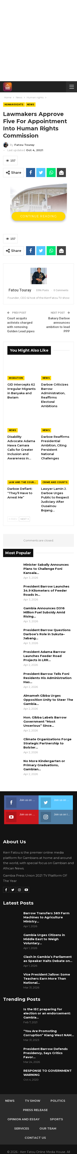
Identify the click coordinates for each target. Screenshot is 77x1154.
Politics (58, 1101)
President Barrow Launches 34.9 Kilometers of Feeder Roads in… (46, 590)
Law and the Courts (23, 482)
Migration (16, 378)
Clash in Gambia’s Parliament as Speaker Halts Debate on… (47, 959)
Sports (56, 1119)
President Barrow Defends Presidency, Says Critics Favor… (45, 1053)
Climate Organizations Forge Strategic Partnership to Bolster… (47, 743)
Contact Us (35, 1138)
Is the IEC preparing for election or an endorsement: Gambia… (47, 1013)
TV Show (32, 1101)
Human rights (14, 104)
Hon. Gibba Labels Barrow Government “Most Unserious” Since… (45, 721)
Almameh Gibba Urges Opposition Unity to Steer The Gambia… (48, 700)
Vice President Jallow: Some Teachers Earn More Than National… (46, 978)
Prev (13, 519)
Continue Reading (38, 216)
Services (21, 1128)
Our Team (47, 1128)
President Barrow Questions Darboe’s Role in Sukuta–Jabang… (47, 634)
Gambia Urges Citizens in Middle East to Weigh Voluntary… (44, 939)
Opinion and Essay (23, 1119)
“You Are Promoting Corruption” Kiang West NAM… (48, 1033)
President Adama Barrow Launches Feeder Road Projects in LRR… (44, 656)
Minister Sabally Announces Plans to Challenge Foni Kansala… (46, 569)
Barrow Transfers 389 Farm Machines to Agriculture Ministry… (46, 917)
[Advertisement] (38, 40)
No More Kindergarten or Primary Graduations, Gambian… (44, 765)
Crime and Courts (55, 482)
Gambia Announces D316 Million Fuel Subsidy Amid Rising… (44, 612)
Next (25, 519)
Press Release (35, 1110)
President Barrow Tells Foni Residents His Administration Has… (47, 678)
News (30, 104)
